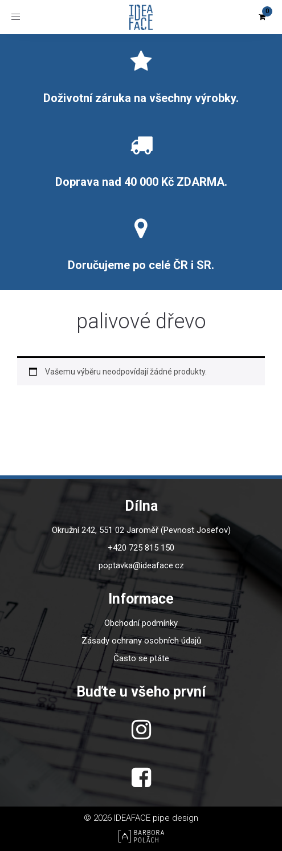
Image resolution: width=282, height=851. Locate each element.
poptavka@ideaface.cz (141, 565)
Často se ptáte (141, 658)
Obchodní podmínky (141, 623)
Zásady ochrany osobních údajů (141, 641)
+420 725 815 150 (141, 548)
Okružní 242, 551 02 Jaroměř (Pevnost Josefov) (141, 530)
